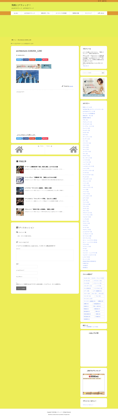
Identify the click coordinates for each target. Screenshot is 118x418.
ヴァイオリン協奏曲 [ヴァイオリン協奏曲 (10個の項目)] (89, 301)
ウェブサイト (19, 276)
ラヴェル (86, 244)
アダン (85, 119)
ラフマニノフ (87, 246)
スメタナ (86, 172)
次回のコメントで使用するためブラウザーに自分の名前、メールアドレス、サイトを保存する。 (38, 284)
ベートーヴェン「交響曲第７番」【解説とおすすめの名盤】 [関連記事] (41, 177)
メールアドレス (20, 270)
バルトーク (86, 193)
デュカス (86, 176)
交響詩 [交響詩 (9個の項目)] (86, 303)
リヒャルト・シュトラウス (90, 252)
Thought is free (66, 414)
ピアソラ (86, 198)
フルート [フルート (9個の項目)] (87, 293)
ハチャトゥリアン (88, 187)
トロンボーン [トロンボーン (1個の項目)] (88, 285)
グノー (85, 141)
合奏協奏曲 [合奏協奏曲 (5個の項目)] (97, 303)
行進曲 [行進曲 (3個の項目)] (97, 316)
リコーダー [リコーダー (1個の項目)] (87, 296)
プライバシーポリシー (88, 404)
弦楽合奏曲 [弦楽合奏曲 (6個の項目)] (87, 314)
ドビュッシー (87, 181)
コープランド (87, 151)
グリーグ (86, 145)
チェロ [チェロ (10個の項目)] (86, 283)
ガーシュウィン (87, 136)
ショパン (86, 168)
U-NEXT (85, 263)
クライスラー (87, 143)
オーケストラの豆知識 (89, 113)
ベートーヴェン (87, 214)
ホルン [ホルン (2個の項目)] (94, 293)
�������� (101, 391)
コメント (18, 248)
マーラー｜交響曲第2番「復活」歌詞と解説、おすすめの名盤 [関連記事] (41, 166)
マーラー (86, 227)
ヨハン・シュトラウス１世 (90, 240)
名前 (17, 264)
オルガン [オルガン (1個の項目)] (87, 278)
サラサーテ (86, 155)
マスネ (85, 225)
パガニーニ (86, 185)
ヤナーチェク (87, 238)
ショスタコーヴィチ (88, 166)
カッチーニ (86, 138)
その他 (85, 265)
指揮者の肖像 (87, 117)
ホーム (14, 39)
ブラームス (86, 204)
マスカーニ (86, 223)
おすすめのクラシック (89, 111)
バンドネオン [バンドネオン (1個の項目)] (98, 288)
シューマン (86, 164)
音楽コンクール (87, 107)
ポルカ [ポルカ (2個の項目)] (101, 293)
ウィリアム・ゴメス (88, 126)
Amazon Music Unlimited (89, 261)
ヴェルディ (86, 130)
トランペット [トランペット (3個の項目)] (97, 283)
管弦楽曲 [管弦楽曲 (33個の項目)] (87, 316)
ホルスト (86, 221)
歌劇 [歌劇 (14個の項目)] (98, 314)
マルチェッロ (87, 229)
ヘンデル (86, 219)
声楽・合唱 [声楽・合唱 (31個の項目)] (97, 306)
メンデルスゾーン (88, 233)
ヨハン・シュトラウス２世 (90, 242)
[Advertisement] (59, 26)
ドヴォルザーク (87, 179)
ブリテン (86, 208)
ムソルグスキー (87, 231)
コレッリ (86, 149)
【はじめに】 (86, 65)
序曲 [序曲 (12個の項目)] (97, 311)
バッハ (85, 189)
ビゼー (85, 200)
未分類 (85, 267)
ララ (84, 248)
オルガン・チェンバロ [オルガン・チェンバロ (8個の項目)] (98, 278)
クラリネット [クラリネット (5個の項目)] (98, 280)
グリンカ (86, 147)
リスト (85, 250)
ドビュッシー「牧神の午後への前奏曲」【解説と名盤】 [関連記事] (40, 209)
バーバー (86, 191)
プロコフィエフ (87, 212)
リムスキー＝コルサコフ (89, 255)
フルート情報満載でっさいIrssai (90, 326)
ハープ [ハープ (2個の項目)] (98, 285)
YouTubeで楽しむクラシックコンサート (93, 109)
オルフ (85, 134)
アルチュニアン (87, 122)
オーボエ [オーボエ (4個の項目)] (87, 280)
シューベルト (87, 162)
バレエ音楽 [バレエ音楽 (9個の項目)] (87, 288)
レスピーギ (86, 257)
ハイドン (86, 183)
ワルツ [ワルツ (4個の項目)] (98, 296)
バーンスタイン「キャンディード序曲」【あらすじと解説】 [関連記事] (41, 198)
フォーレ (86, 202)
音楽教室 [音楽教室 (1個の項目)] (87, 319)
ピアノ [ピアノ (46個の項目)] (86, 291)
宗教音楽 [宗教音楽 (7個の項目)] (97, 308)
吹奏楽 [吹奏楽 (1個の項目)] (86, 306)
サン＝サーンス (87, 157)
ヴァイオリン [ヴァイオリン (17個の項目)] (88, 298)
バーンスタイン (87, 195)
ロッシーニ (86, 259)
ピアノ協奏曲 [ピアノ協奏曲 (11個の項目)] (97, 291)
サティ (85, 153)
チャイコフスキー (88, 174)
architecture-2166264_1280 (25, 39)
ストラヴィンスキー (88, 170)
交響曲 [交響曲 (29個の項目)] (100, 301)
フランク (86, 206)
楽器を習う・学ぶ (88, 115)
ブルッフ (86, 210)
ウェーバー (86, 128)
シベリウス (86, 160)
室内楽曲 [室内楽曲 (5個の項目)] (87, 311)
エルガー (86, 132)
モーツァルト (87, 236)
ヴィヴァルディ (87, 124)
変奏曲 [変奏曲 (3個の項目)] (86, 308)
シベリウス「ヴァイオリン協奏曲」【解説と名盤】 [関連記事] (38, 188)
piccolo (71, 86)
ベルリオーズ (87, 217)
